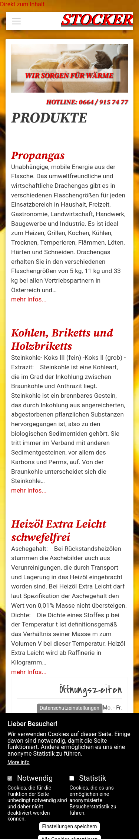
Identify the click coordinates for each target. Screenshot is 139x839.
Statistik (92, 787)
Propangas (37, 156)
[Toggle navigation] (16, 21)
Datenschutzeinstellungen (69, 716)
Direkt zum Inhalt (22, 4)
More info (18, 771)
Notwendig (35, 787)
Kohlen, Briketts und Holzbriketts (62, 339)
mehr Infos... (29, 299)
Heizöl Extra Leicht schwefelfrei (58, 531)
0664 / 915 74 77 (103, 102)
